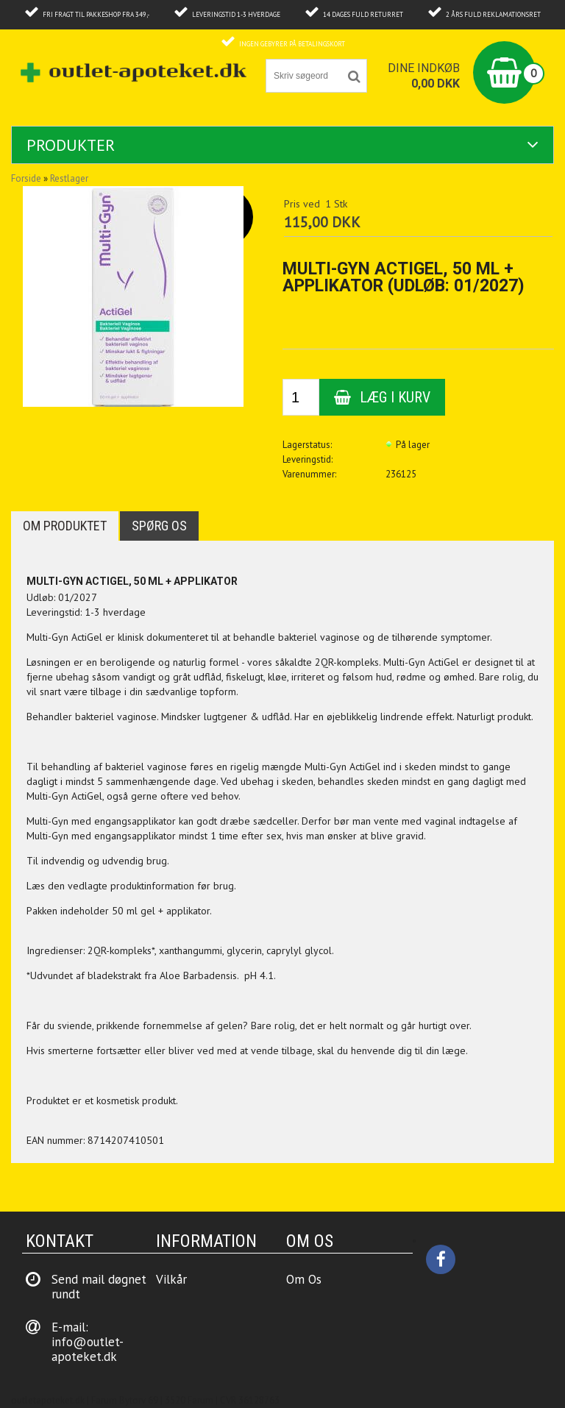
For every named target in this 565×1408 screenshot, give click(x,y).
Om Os (303, 1279)
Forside (26, 178)
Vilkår (171, 1279)
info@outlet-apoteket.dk (87, 1349)
